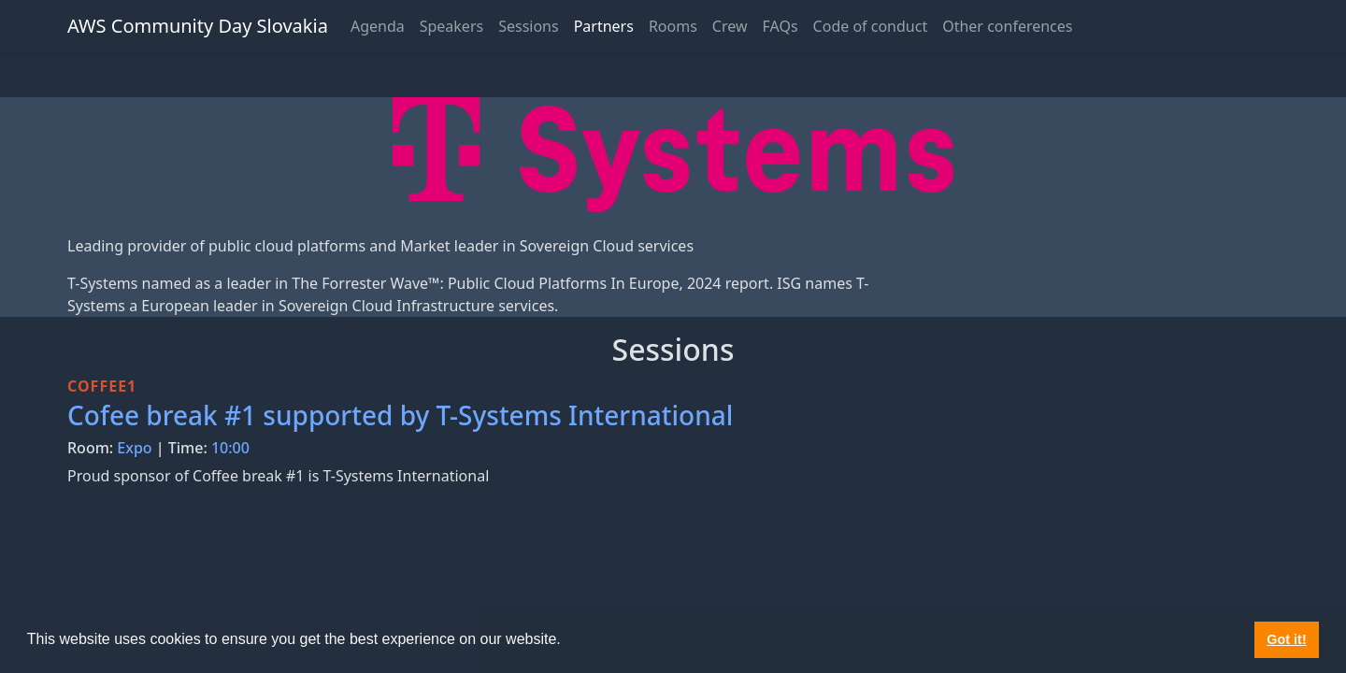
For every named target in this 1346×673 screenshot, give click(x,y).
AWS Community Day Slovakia (197, 25)
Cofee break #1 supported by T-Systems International (400, 415)
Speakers (451, 26)
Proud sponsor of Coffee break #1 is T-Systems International (278, 475)
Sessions (528, 26)
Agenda (378, 26)
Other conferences (1007, 26)
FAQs (780, 26)
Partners (604, 26)
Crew (730, 26)
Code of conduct (870, 26)
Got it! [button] (1286, 639)
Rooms (673, 26)
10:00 (230, 447)
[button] (567, 641)
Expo (134, 447)
